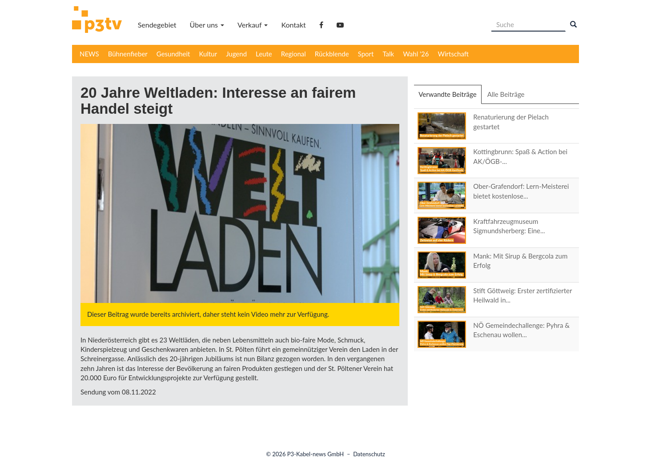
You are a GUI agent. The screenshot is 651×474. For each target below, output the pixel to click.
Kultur (208, 54)
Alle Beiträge (506, 94)
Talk (388, 54)
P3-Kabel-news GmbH (315, 454)
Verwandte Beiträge (449, 97)
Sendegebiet (157, 24)
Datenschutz (369, 454)
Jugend (236, 54)
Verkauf (252, 24)
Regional (293, 54)
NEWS (89, 54)
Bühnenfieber (128, 54)
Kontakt (293, 24)
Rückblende (332, 54)
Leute (264, 54)
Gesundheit (173, 54)
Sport (366, 54)
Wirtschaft (453, 54)
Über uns (207, 24)
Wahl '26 (416, 54)
